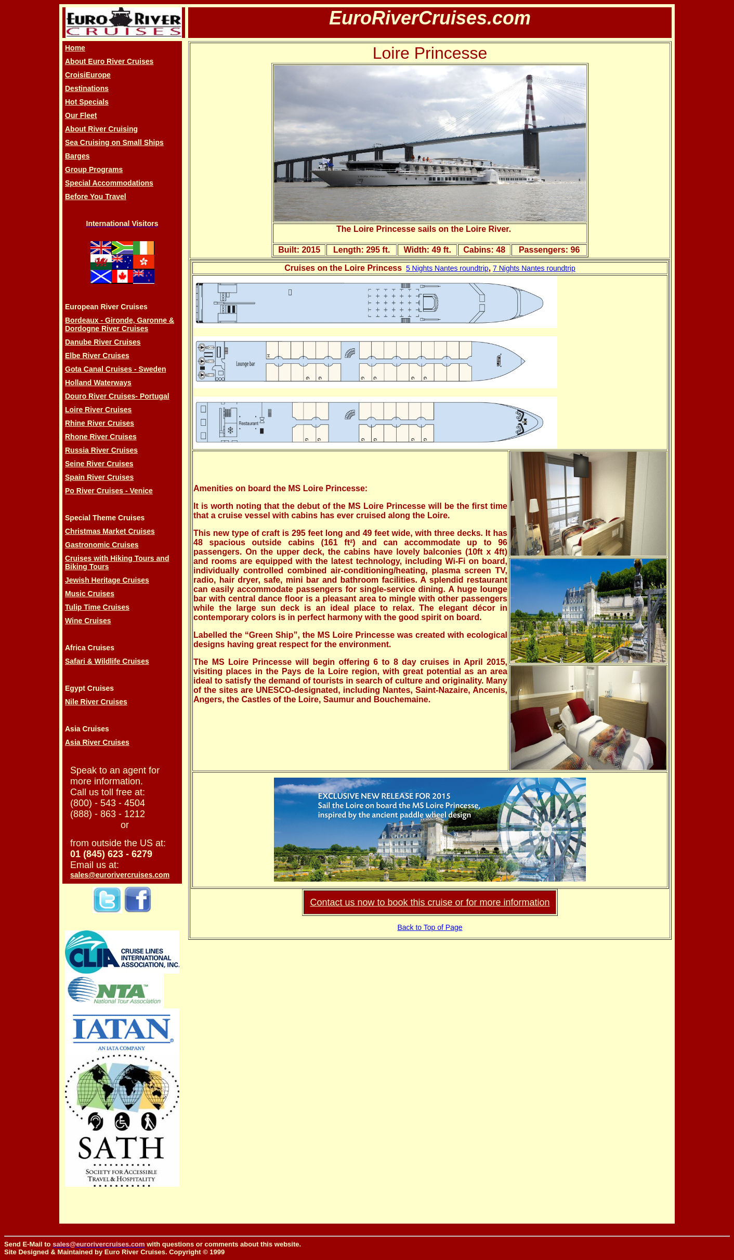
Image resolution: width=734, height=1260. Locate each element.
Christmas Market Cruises (110, 531)
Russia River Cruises (101, 450)
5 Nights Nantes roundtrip (447, 268)
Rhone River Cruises (101, 436)
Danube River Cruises (103, 342)
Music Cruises (89, 593)
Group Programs (94, 169)
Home (75, 48)
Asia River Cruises (97, 742)
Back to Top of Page (429, 927)
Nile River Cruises (96, 702)
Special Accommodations (109, 183)
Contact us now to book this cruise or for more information (429, 902)
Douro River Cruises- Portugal (117, 396)
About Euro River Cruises (109, 61)
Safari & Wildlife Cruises (107, 661)
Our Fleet (81, 115)
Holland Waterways (98, 382)
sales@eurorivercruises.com (119, 875)
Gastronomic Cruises (102, 545)
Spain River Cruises (99, 477)
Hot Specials (87, 102)
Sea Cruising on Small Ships (114, 142)
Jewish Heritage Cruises (107, 580)
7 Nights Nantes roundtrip (534, 268)
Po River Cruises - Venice (109, 491)
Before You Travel (95, 196)
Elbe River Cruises (97, 355)
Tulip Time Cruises (97, 607)
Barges (77, 156)
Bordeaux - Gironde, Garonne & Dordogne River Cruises (119, 324)
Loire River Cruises (98, 409)
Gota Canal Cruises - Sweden (115, 369)
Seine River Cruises (99, 464)
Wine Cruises (88, 620)
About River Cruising (101, 129)
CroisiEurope (88, 75)
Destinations (87, 88)
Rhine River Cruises (99, 423)
